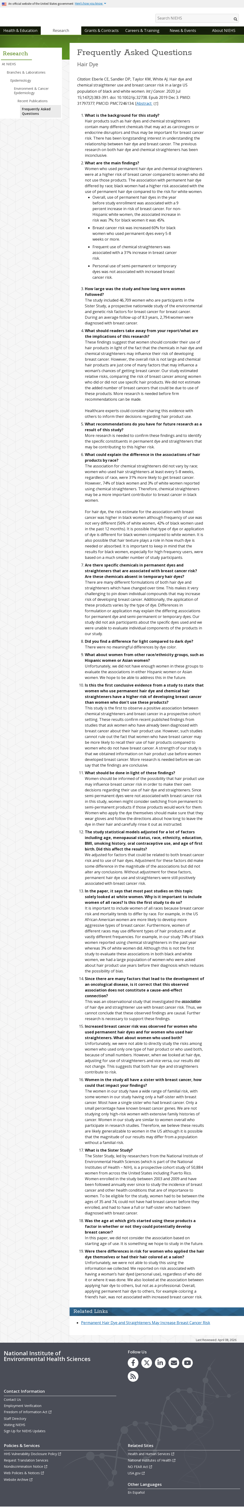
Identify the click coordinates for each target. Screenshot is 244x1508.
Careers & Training (142, 31)
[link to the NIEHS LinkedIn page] (160, 1364)
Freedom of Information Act (28, 1413)
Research (61, 31)
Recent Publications (32, 102)
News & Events (183, 31)
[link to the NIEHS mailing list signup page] (173, 1364)
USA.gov (136, 1474)
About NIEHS (223, 31)
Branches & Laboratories (26, 73)
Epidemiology (20, 81)
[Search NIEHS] (197, 18)
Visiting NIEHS (14, 1426)
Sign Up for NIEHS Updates (25, 1432)
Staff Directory (15, 1419)
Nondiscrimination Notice (26, 1467)
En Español (136, 1493)
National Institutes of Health (152, 1461)
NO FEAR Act (140, 1468)
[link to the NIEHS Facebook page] (133, 1364)
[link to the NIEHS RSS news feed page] (133, 1377)
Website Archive (18, 1480)
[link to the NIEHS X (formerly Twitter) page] (146, 1364)
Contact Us (12, 1400)
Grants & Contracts (102, 31)
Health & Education (20, 31)
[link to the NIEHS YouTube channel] (187, 1364)
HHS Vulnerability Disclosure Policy (32, 1455)
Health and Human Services (151, 1455)
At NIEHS (9, 65)
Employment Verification (22, 1407)
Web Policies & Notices (24, 1474)
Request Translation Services (26, 1461)
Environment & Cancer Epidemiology (31, 91)
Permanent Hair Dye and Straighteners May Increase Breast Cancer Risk (145, 1323)
